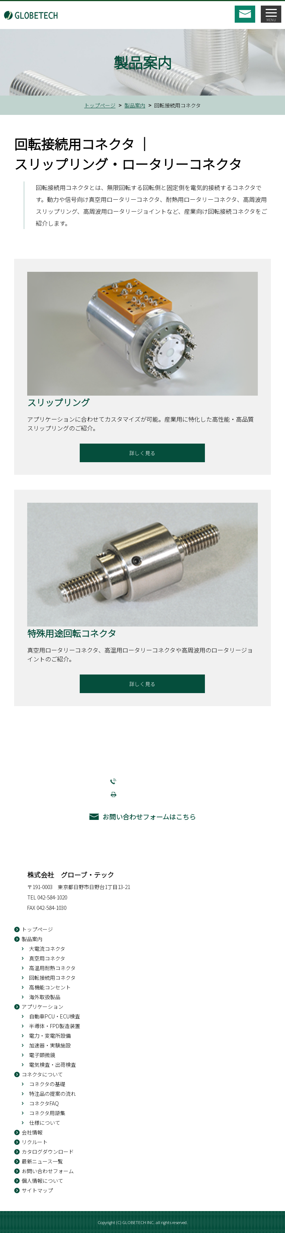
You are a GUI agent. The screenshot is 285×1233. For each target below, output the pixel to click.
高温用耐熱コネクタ (52, 968)
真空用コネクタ (47, 958)
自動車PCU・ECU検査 (54, 1016)
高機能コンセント (50, 987)
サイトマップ (37, 1190)
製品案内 (134, 105)
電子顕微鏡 (42, 1055)
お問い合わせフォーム (48, 1171)
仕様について (44, 1122)
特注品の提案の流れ (52, 1093)
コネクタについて (42, 1074)
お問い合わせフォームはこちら (149, 816)
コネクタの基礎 (47, 1084)
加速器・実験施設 (50, 1045)
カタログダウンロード (48, 1151)
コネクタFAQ (44, 1103)
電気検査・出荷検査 (52, 1064)
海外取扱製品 (44, 997)
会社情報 (32, 1132)
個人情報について (42, 1180)
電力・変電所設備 (50, 1035)
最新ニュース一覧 (42, 1161)
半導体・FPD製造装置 (54, 1026)
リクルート (35, 1142)
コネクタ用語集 (47, 1113)
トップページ (99, 105)
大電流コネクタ (47, 948)
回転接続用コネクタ (52, 977)
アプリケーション (42, 1006)
